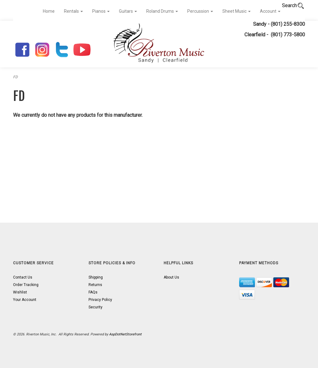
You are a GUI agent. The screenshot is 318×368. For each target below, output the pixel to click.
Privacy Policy (100, 300)
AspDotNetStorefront (125, 334)
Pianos (101, 11)
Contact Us (22, 277)
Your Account (24, 300)
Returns (95, 285)
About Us (171, 277)
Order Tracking (26, 285)
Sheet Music (236, 11)
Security (95, 307)
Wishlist (20, 292)
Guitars (128, 11)
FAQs (93, 292)
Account (270, 11)
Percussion (200, 11)
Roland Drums (162, 11)
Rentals (73, 11)
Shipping (96, 277)
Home (49, 11)
